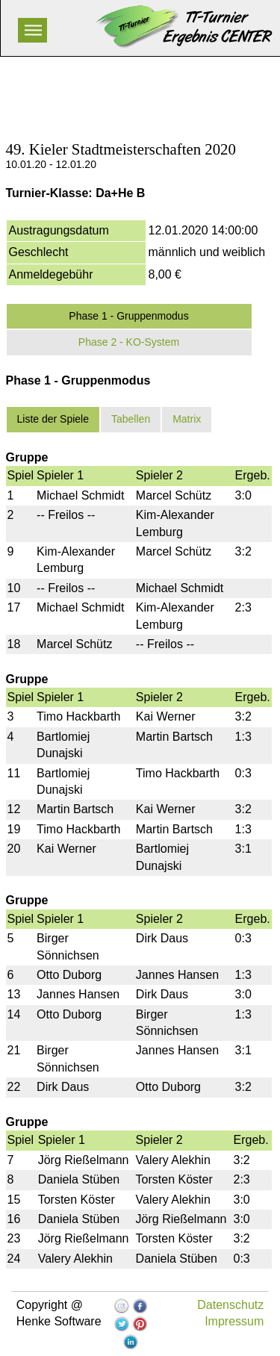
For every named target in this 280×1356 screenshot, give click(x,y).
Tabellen (130, 419)
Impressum (234, 1321)
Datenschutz (230, 1305)
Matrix (186, 419)
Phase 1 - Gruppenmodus (128, 316)
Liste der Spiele (53, 419)
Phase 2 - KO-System (128, 342)
